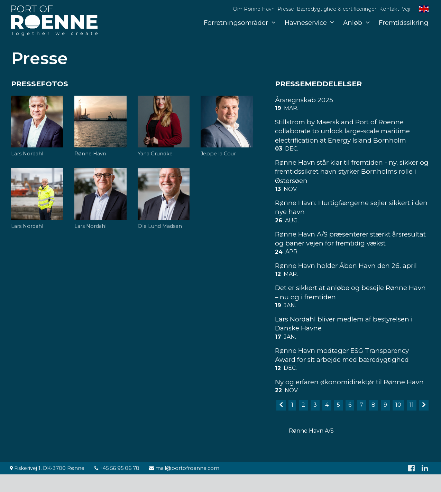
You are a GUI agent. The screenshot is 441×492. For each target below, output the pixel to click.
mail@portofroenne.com (184, 468)
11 (412, 405)
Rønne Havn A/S (311, 430)
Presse (285, 9)
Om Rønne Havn (254, 9)
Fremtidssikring (404, 23)
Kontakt (389, 9)
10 (398, 405)
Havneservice (309, 23)
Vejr (406, 9)
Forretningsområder (239, 23)
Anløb (356, 23)
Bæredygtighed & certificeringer (336, 9)
